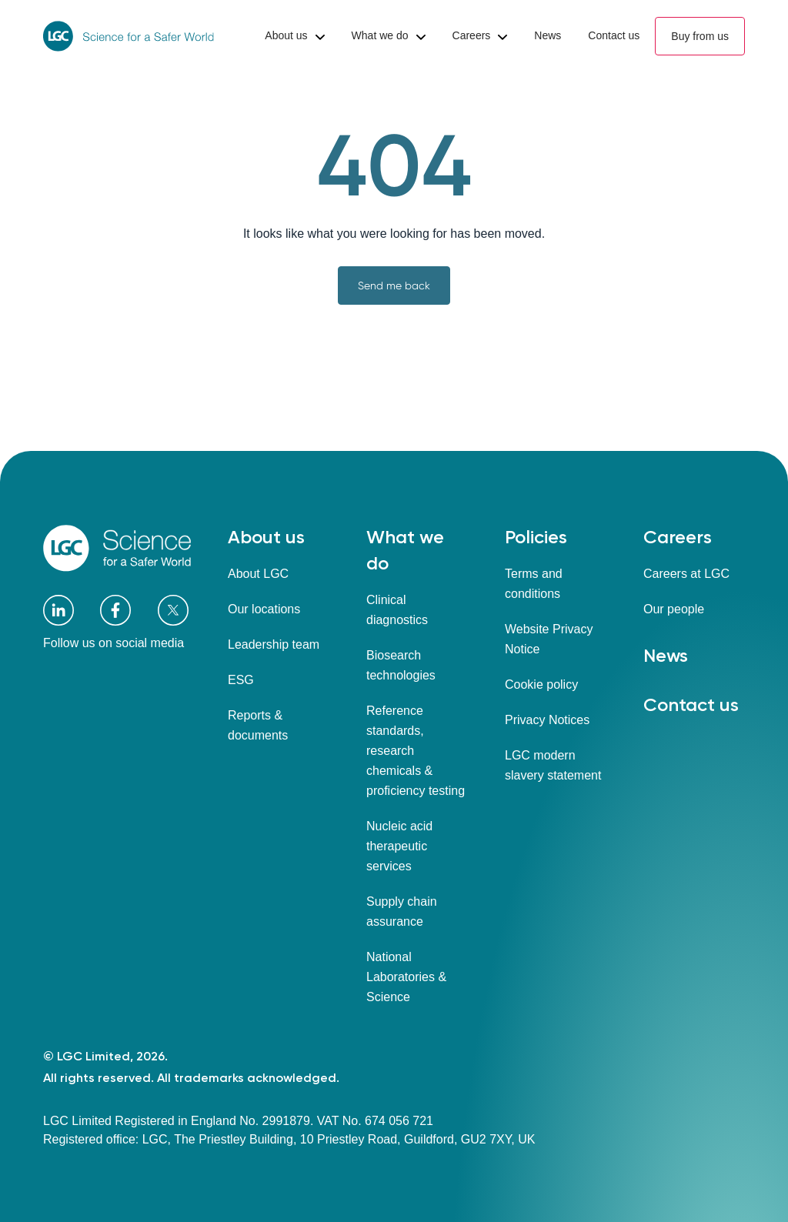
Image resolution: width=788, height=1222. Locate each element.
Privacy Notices (547, 719)
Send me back (394, 285)
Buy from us (700, 36)
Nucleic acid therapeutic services (399, 846)
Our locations (264, 609)
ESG (241, 679)
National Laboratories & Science (406, 976)
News (665, 655)
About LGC (258, 573)
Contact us (691, 704)
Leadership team (273, 644)
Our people (673, 609)
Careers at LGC (686, 573)
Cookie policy (541, 684)
